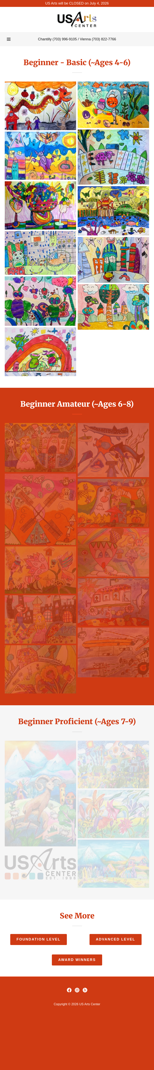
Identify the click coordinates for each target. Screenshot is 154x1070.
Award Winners (77, 960)
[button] (9, 39)
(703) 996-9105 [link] (65, 39)
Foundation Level (39, 939)
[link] (77, 19)
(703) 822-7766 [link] (104, 39)
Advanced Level (115, 939)
